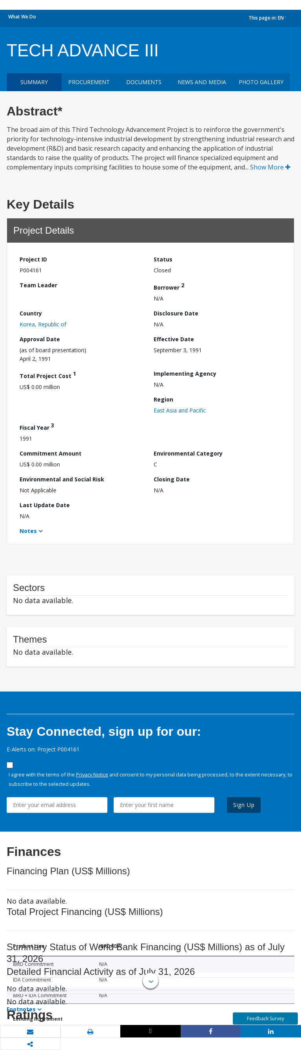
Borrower (169, 286)
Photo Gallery (261, 82)
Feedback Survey (265, 1018)
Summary (34, 82)
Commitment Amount (51, 453)
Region (163, 399)
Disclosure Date (176, 313)
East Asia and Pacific (180, 410)
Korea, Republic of (43, 324)
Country (31, 313)
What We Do (22, 16)
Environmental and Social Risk (62, 479)
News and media (202, 82)
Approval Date (40, 339)
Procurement (89, 82)
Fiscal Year (37, 426)
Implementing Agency (185, 373)
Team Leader (38, 285)
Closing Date (172, 479)
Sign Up (244, 805)
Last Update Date (45, 505)
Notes (28, 531)
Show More (270, 167)
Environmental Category (188, 453)
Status (163, 259)
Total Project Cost (48, 375)
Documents (143, 82)
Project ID (33, 259)
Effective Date (174, 339)
